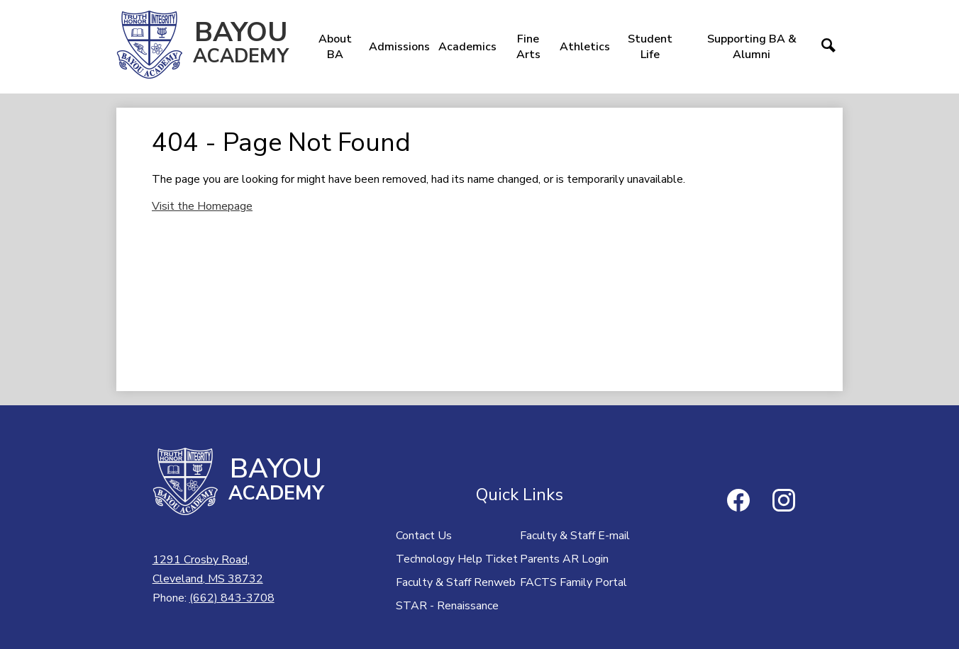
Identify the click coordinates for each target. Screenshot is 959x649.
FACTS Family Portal (573, 582)
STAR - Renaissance (447, 606)
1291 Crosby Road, (208, 570)
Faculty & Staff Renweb (456, 582)
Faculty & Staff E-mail (575, 535)
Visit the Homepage (202, 206)
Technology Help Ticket (457, 559)
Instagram (784, 503)
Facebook (738, 503)
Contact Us (424, 535)
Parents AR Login (564, 559)
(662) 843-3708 (232, 598)
